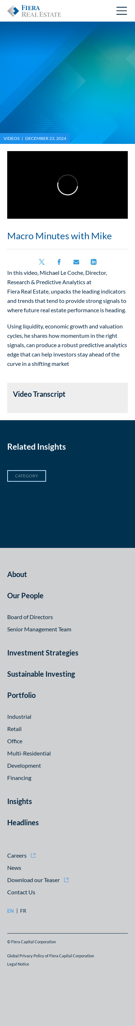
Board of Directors (30, 616)
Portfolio (21, 695)
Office (14, 740)
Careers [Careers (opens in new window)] (17, 855)
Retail (14, 728)
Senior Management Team (39, 629)
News (14, 867)
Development (24, 765)
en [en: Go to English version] (10, 910)
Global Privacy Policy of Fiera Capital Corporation (50, 955)
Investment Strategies (42, 652)
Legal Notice (18, 964)
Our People (25, 595)
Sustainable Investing (41, 673)
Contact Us (21, 892)
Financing (19, 777)
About (17, 574)
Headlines (23, 822)
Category (26, 475)
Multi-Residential (29, 753)
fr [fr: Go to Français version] (23, 910)
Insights (19, 801)
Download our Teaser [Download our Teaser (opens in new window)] (33, 879)
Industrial (19, 716)
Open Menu (122, 11)
